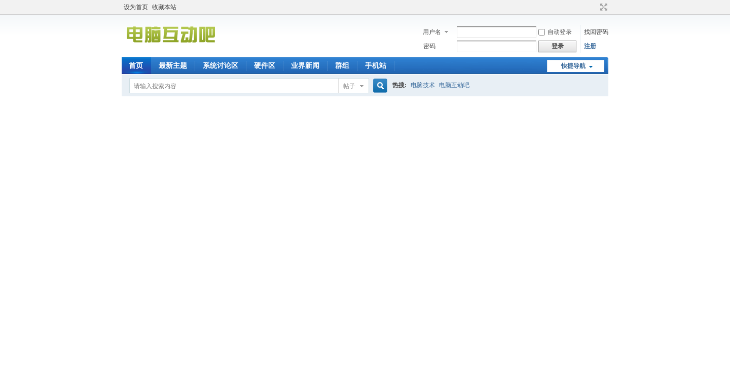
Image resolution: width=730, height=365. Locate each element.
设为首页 (136, 7)
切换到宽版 (602, 7)
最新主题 (173, 65)
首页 (136, 65)
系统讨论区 (220, 65)
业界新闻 (305, 65)
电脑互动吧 (454, 85)
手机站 (375, 65)
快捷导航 (573, 65)
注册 (590, 46)
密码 (429, 46)
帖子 (349, 86)
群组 (342, 65)
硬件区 (264, 65)
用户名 (432, 31)
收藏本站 (164, 7)
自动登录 (555, 31)
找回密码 (596, 31)
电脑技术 (423, 85)
